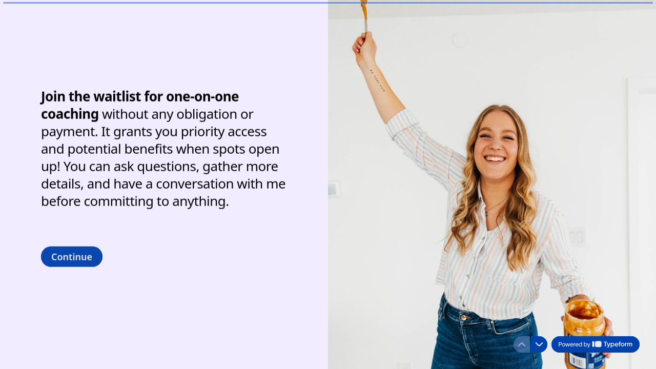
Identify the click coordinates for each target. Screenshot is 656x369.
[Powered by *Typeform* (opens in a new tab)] (595, 344)
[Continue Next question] (71, 256)
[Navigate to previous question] (522, 344)
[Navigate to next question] (539, 344)
